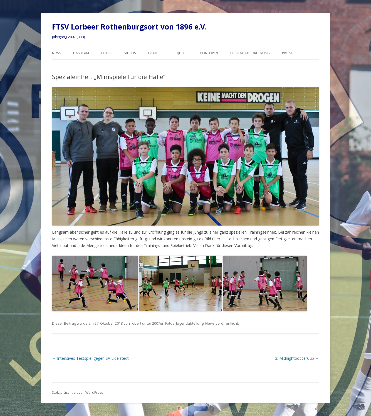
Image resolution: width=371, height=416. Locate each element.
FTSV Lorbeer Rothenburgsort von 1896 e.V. (129, 27)
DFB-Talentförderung (250, 53)
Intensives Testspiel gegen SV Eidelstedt (90, 358)
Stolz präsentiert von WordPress (77, 392)
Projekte (179, 53)
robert (136, 323)
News (56, 53)
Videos (130, 53)
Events (153, 53)
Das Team (81, 53)
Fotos (106, 53)
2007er (158, 323)
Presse (287, 53)
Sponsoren (208, 53)
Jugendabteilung (190, 323)
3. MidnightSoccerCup (297, 358)
